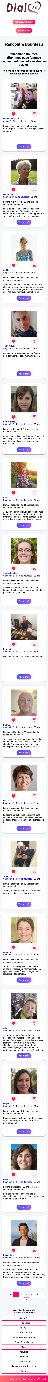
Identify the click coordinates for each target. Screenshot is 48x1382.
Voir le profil (23, 146)
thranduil (7, 649)
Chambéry (24, 1318)
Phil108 (6, 725)
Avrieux (24, 1371)
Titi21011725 (9, 346)
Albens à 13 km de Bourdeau (16, 121)
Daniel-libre (8, 1255)
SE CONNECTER (24, 31)
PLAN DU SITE (28, 1379)
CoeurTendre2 (9, 422)
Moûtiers (24, 1352)
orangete (7, 952)
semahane (8, 194)
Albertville (24, 1328)
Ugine (24, 1347)
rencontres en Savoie (25, 1312)
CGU (18, 1379)
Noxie (5, 1179)
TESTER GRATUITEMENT (24, 22)
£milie (6, 270)
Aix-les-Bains (24, 1323)
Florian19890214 (11, 118)
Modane (24, 1356)
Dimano (6, 497)
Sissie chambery (10, 573)
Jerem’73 (7, 876)
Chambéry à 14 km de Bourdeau (17, 424)
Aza (5, 1028)
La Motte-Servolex (24, 1332)
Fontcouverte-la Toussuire (24, 1366)
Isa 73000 (7, 800)
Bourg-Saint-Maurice (24, 1342)
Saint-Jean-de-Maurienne (24, 1337)
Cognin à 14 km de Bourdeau (16, 197)
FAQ (12, 1379)
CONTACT (41, 1379)
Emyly (6, 1103)
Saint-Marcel (24, 1361)
